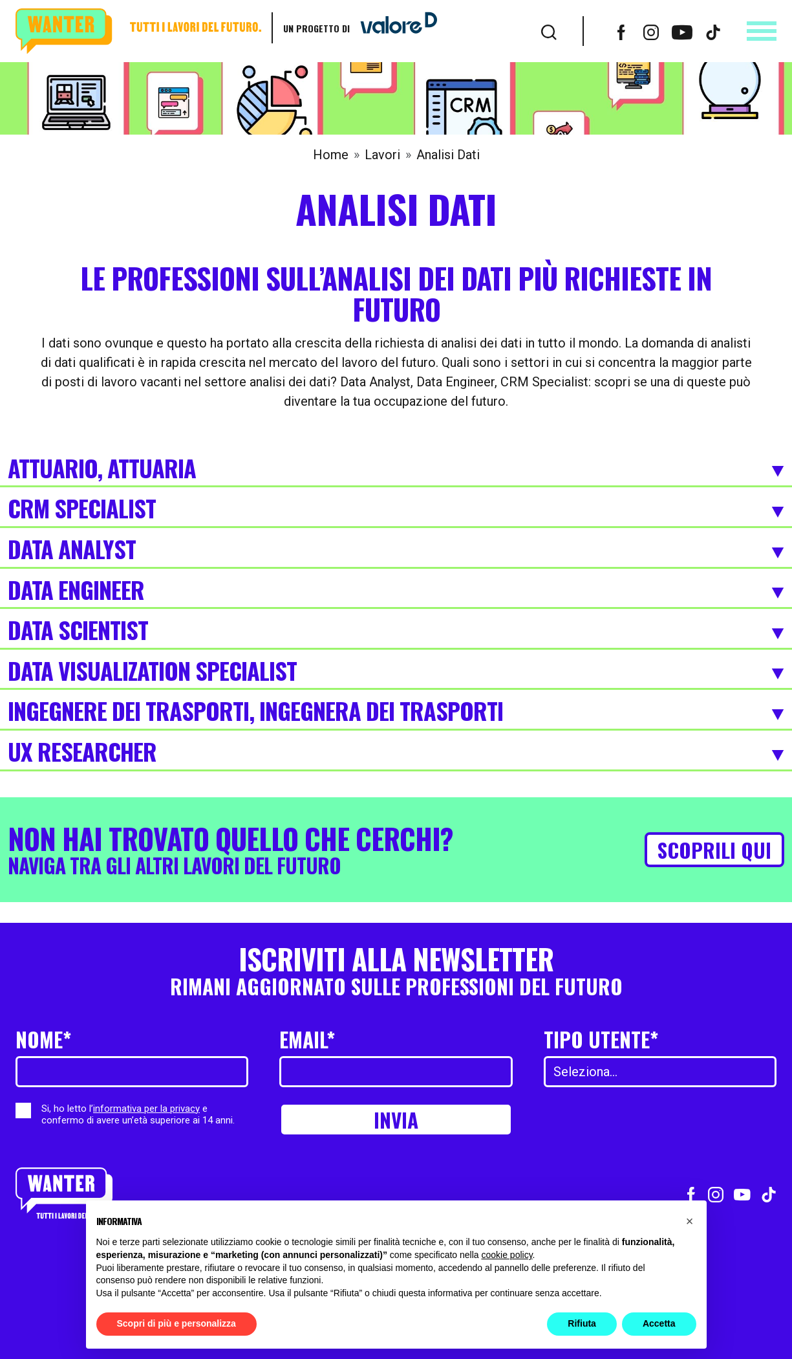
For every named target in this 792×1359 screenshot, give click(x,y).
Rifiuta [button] (582, 1323)
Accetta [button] (659, 1323)
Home (330, 154)
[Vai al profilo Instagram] (651, 31)
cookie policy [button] (506, 1255)
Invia (396, 1119)
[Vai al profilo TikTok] (713, 31)
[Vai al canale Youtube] (682, 31)
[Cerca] (549, 31)
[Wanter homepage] (138, 31)
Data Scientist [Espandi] (396, 631)
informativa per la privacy (146, 1108)
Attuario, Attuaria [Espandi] (396, 469)
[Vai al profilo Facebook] (621, 31)
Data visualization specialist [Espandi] (396, 671)
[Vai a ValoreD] (394, 28)
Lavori (382, 154)
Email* (307, 1039)
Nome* (43, 1039)
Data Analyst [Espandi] (396, 550)
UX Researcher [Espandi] (396, 752)
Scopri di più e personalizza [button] (176, 1323)
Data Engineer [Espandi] (396, 591)
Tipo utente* (601, 1039)
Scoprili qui (714, 849)
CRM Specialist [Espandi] (396, 509)
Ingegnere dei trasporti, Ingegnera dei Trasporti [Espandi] (396, 712)
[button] (690, 1221)
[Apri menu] (761, 31)
